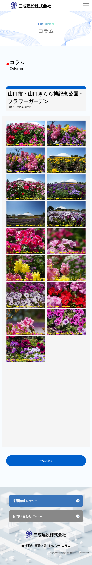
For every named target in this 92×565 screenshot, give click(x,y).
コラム (66, 545)
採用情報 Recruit (46, 501)
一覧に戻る (46, 460)
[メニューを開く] (86, 6)
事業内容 (40, 545)
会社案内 (27, 545)
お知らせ (54, 545)
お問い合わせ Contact (46, 516)
